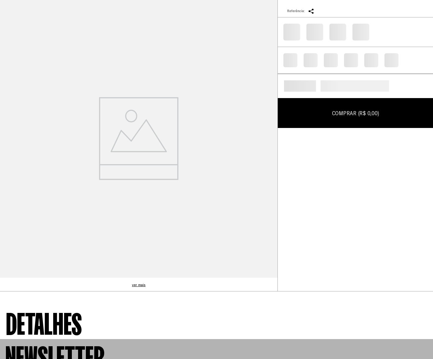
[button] (311, 11)
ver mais (139, 284)
